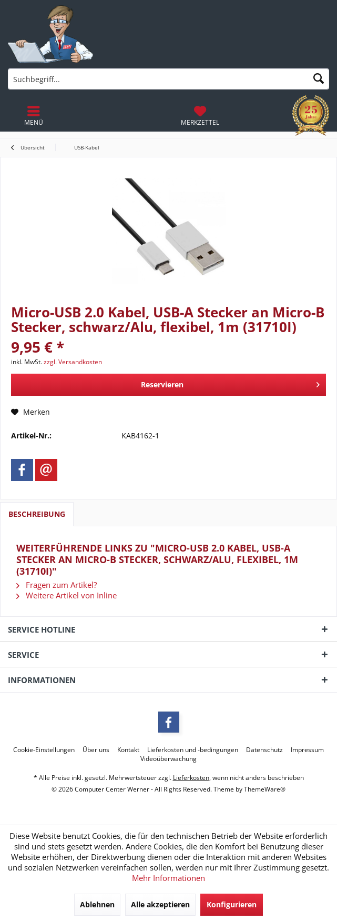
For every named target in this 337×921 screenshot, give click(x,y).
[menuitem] (200, 115)
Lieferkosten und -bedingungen (192, 750)
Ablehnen (97, 904)
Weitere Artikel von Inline (66, 595)
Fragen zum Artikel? (56, 584)
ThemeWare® (264, 789)
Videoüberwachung (168, 759)
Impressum (307, 750)
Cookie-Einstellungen (44, 750)
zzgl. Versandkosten (73, 361)
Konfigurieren (232, 904)
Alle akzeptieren (160, 904)
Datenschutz (264, 750)
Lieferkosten (191, 777)
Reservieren (230, 382)
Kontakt (128, 750)
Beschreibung (36, 514)
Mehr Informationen (168, 878)
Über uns (96, 750)
